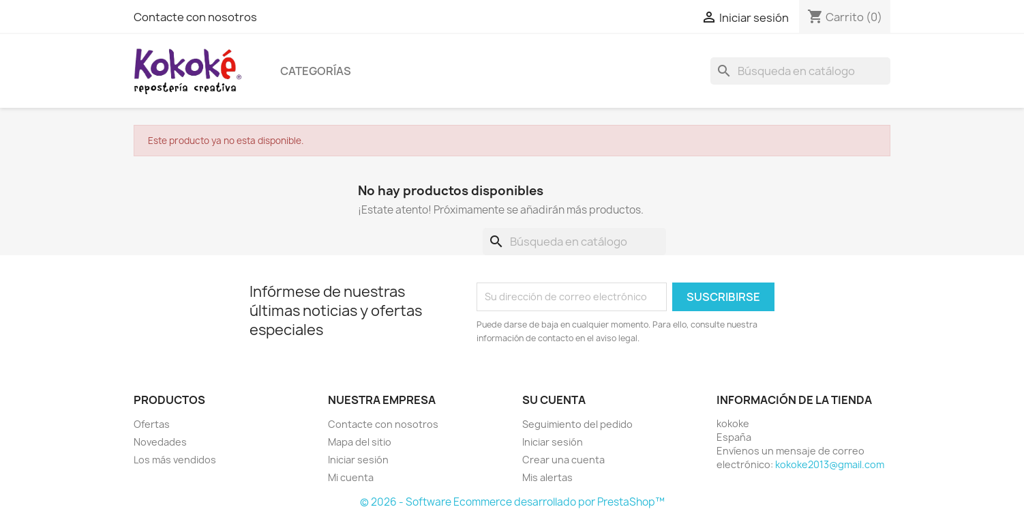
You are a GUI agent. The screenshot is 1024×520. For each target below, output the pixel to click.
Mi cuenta (351, 477)
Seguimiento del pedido (577, 424)
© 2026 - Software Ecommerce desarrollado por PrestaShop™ (512, 502)
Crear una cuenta (563, 459)
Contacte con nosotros (195, 17)
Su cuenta (554, 399)
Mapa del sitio (359, 441)
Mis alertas (547, 477)
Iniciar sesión (358, 459)
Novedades (160, 441)
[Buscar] (800, 71)
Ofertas (152, 424)
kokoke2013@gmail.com (829, 464)
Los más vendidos (175, 459)
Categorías (315, 70)
